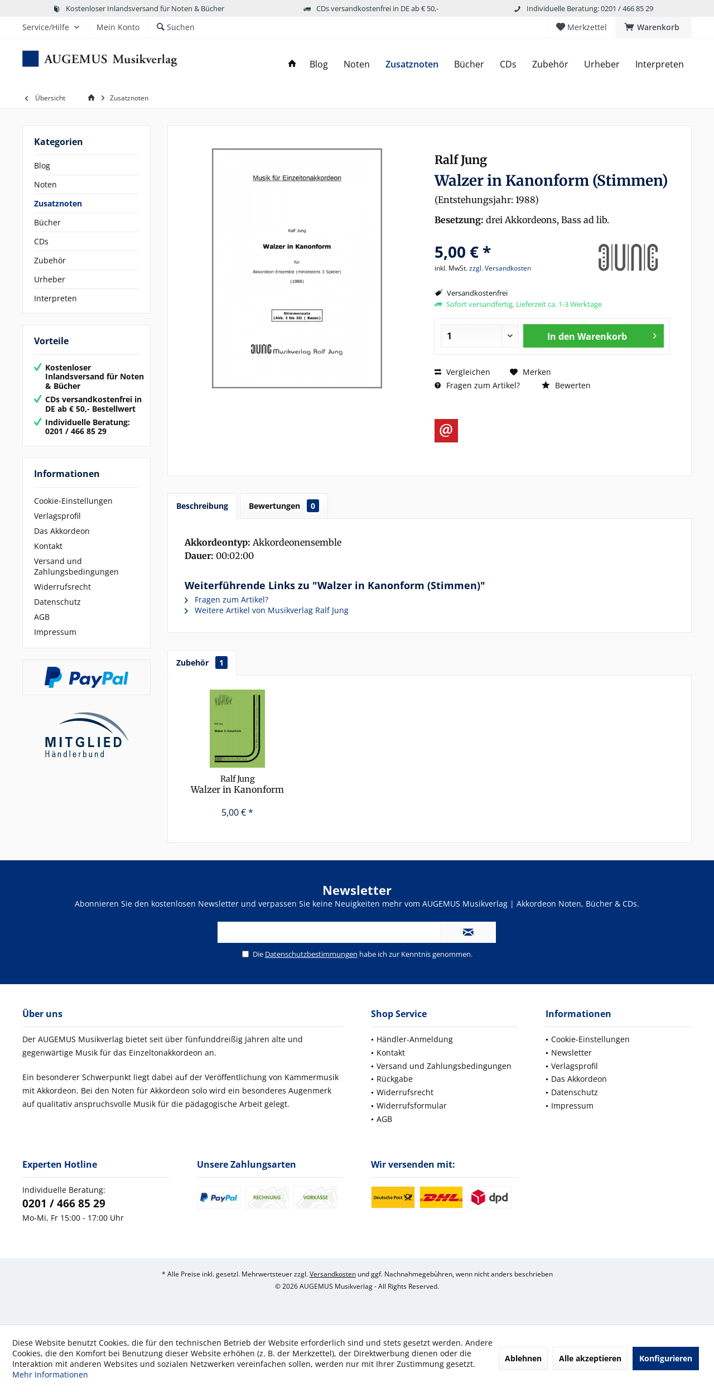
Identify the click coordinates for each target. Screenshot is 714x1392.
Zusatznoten (58, 203)
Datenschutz (57, 601)
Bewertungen (284, 505)
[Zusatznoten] (412, 64)
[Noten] (357, 64)
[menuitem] (653, 27)
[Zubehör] (550, 64)
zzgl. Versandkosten (500, 268)
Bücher (47, 222)
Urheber (49, 279)
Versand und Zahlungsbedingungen (76, 566)
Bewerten (566, 385)
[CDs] (508, 64)
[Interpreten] (660, 64)
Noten (45, 184)
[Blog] (319, 64)
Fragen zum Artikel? (477, 385)
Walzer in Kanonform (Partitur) (237, 785)
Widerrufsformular (412, 1105)
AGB (42, 616)
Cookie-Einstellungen (73, 500)
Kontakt (48, 546)
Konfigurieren (665, 1358)
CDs (41, 241)
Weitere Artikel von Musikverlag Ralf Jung (267, 610)
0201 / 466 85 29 (63, 1203)
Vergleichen (462, 372)
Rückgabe (395, 1078)
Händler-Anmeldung (415, 1039)
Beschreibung (202, 505)
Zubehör (50, 260)
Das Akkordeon (62, 531)
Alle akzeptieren (590, 1358)
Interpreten (55, 298)
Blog (42, 165)
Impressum (55, 632)
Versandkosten (333, 1274)
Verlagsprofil (57, 515)
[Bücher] (469, 64)
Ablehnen (523, 1358)
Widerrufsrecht (62, 586)
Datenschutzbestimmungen (311, 954)
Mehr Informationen (50, 1374)
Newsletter (571, 1052)
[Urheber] (602, 64)
